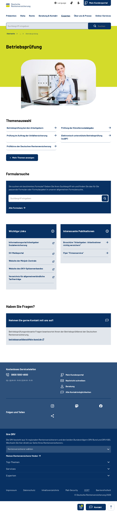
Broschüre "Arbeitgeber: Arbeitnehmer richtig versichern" (82, 243)
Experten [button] (65, 15)
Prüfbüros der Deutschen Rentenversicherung (29, 146)
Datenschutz (29, 490)
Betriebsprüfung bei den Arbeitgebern (25, 128)
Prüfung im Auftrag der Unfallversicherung (27, 135)
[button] (60, 3)
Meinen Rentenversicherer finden (22, 456)
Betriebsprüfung (32, 34)
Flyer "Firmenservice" (73, 253)
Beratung (70, 386)
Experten (11, 475)
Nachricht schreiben (75, 380)
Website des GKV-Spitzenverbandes (26, 268)
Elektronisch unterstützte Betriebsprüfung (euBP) (81, 137)
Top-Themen (13, 462)
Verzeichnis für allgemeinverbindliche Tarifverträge (27, 277)
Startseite (11, 34)
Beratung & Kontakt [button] (48, 15)
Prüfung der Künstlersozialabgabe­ (77, 128)
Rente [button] (32, 15)
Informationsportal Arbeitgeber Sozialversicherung (24, 243)
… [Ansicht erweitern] (20, 33)
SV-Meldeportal (16, 253)
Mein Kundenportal (98, 2)
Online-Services (103, 15)
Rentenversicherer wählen (20, 449)
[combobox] (47, 26)
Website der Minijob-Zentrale (22, 260)
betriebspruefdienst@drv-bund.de (25, 339)
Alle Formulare (16, 208)
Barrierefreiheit (103, 490)
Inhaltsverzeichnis (50, 490)
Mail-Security (72, 490)
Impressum (11, 490)
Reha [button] (22, 15)
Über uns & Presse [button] (83, 15)
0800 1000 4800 (19, 374)
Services (11, 469)
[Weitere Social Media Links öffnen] (52, 416)
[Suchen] (99, 26)
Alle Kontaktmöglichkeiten (78, 392)
